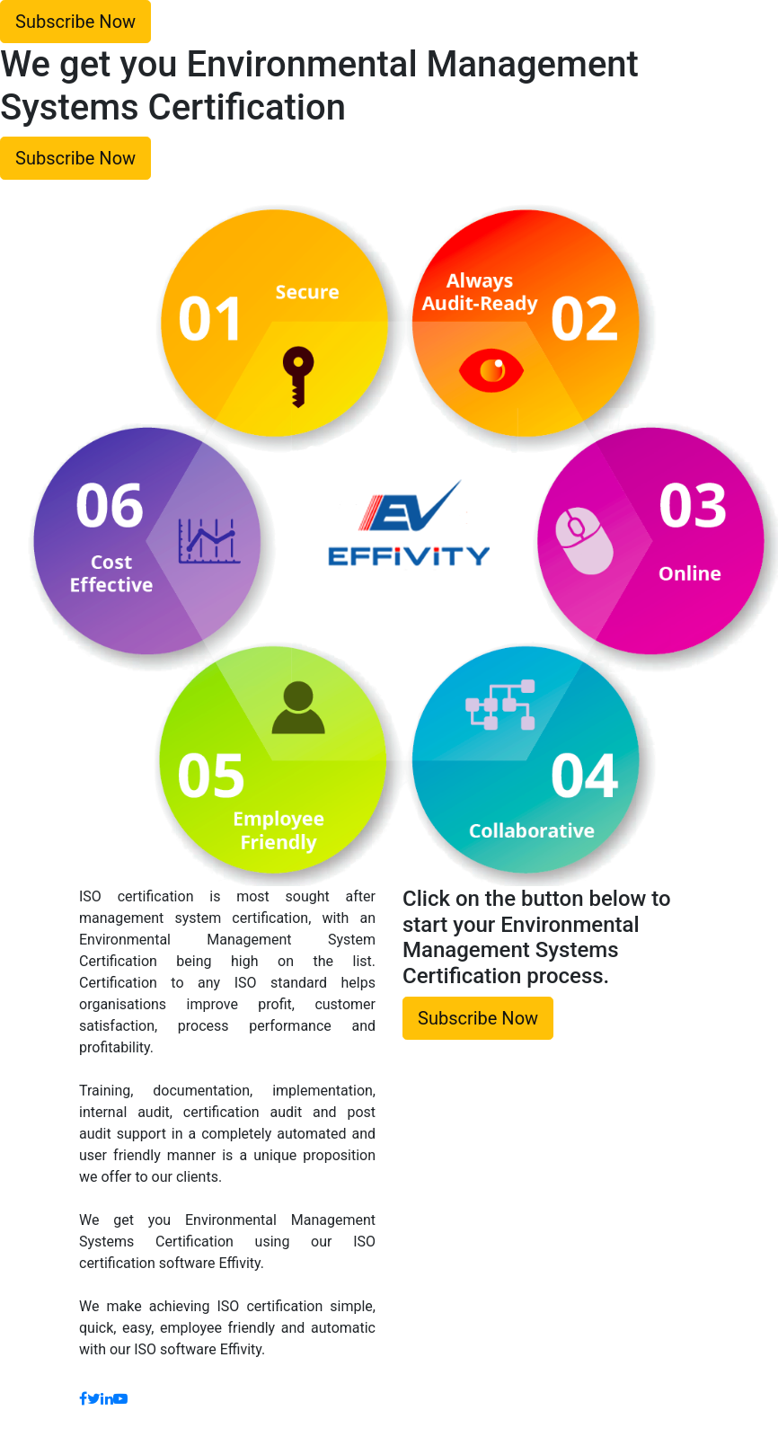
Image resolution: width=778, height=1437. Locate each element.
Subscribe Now (75, 21)
